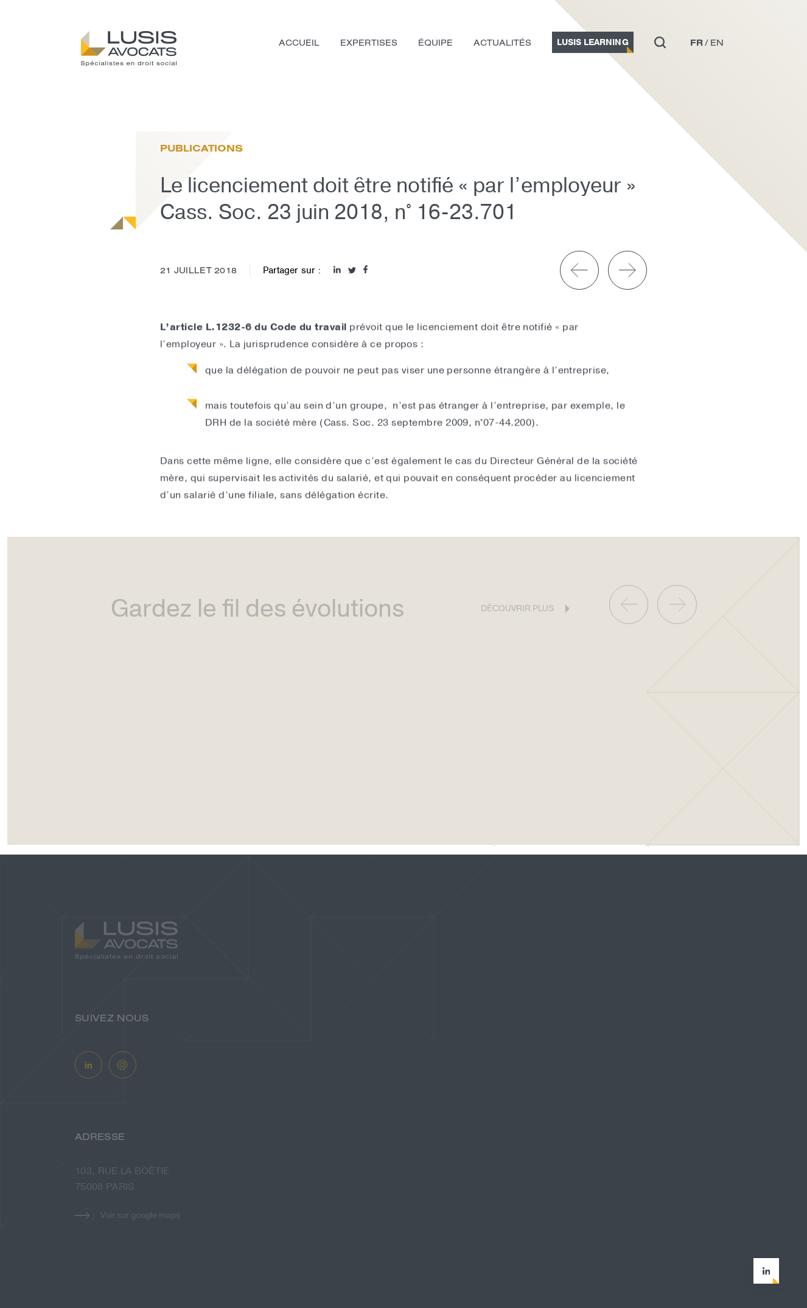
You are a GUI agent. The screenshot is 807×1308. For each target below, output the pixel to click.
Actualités (502, 44)
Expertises (368, 44)
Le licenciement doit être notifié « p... (238, 105)
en (717, 44)
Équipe (435, 44)
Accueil (299, 44)
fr (696, 44)
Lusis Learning (593, 44)
